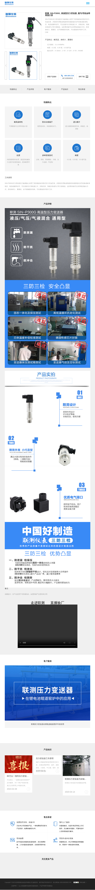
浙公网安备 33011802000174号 (62, 882)
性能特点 (13, 89)
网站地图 (82, 882)
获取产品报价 (51, 76)
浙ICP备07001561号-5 (45, 882)
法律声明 (14, 886)
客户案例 (47, 89)
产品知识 (64, 89)
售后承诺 (81, 89)
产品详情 (30, 89)
